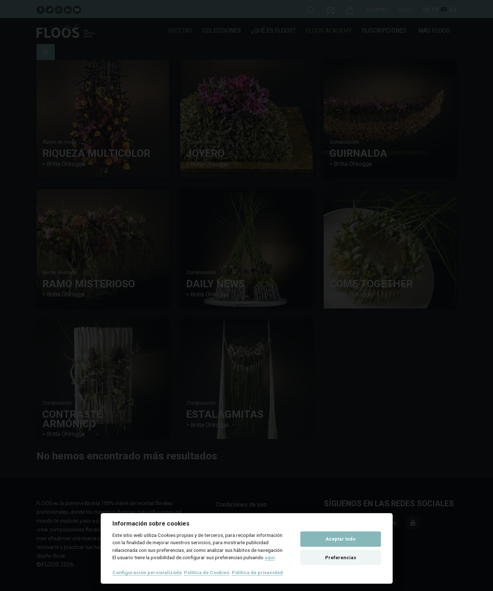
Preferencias (340, 557)
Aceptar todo (340, 539)
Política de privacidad (257, 572)
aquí (270, 557)
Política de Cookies (207, 572)
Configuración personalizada (147, 572)
